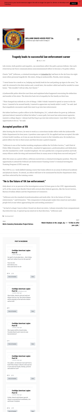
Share (33, 256)
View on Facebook (12, 256)
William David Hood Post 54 (39, 17)
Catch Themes (73, 408)
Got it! (74, 3)
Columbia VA (46, 54)
